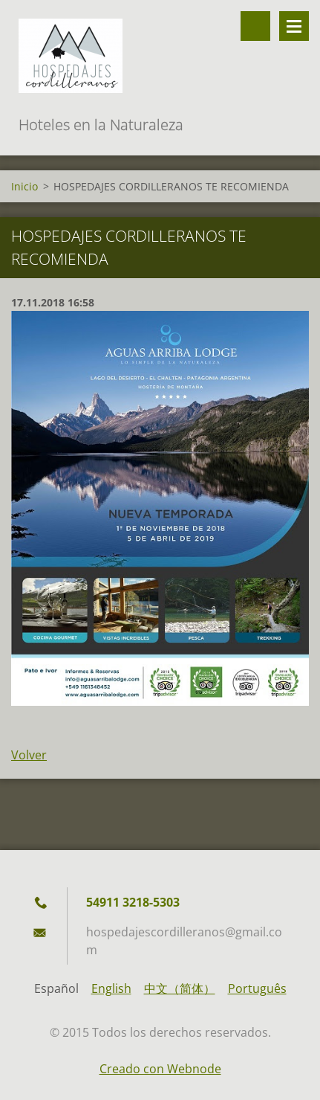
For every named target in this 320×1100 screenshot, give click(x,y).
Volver (29, 755)
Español (56, 988)
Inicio (24, 186)
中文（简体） (179, 988)
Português (257, 988)
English (111, 988)
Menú (294, 26)
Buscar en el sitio (255, 26)
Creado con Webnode (160, 1069)
